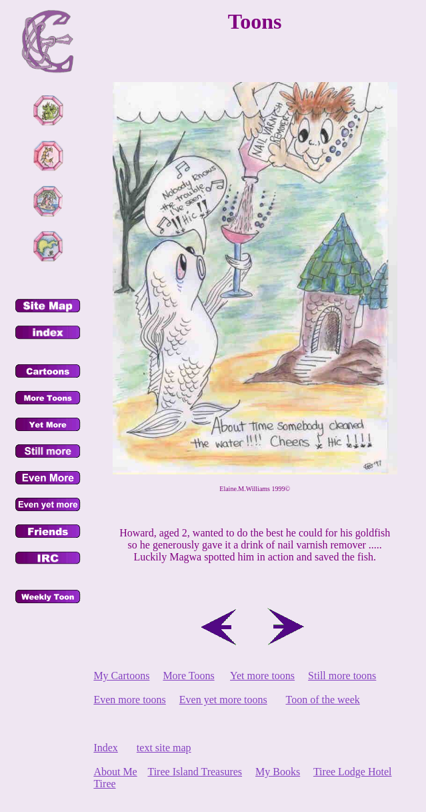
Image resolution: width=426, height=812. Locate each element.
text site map (164, 747)
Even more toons (129, 699)
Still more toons (342, 675)
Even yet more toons (223, 699)
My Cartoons (121, 675)
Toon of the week (323, 699)
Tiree (104, 783)
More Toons (188, 675)
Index (105, 747)
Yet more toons (262, 675)
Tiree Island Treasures (194, 771)
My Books (277, 771)
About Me (115, 771)
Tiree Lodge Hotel (352, 771)
